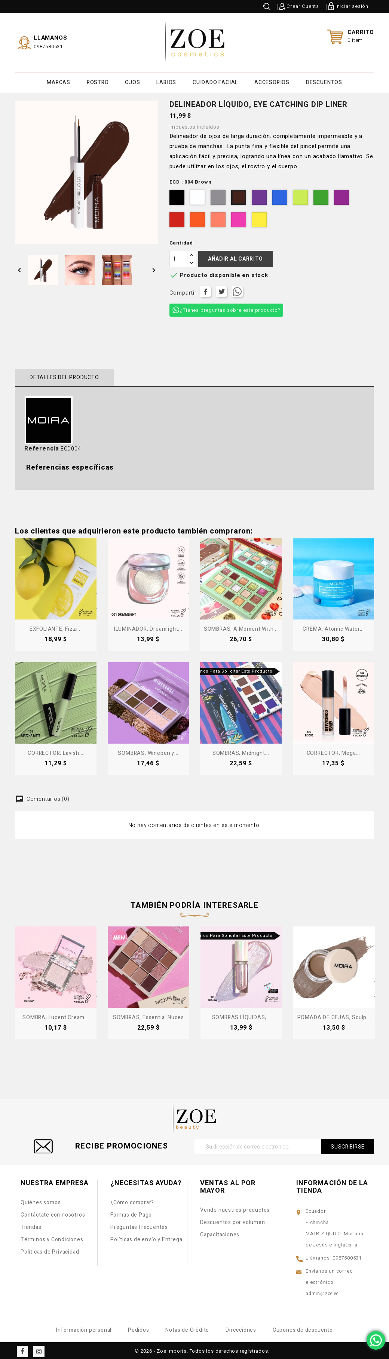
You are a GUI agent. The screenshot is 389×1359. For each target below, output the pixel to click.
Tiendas (31, 1225)
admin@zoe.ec (322, 1291)
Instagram (39, 1349)
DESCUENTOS (324, 81)
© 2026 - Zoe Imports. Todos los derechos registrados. (202, 1349)
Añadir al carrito (235, 257)
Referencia (41, 447)
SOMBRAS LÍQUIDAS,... (241, 1016)
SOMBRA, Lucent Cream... (55, 1016)
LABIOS (166, 81)
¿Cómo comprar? (132, 1201)
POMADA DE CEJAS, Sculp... (334, 1016)
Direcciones (241, 1328)
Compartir (205, 289)
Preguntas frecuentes (139, 1225)
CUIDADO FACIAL (215, 81)
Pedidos (138, 1328)
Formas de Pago (131, 1213)
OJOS (132, 81)
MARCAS (58, 81)
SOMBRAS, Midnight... (240, 751)
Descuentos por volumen (232, 1220)
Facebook (22, 1349)
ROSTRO (98, 81)
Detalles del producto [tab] (63, 375)
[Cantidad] (178, 257)
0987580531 (48, 45)
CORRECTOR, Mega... (333, 751)
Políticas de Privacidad (50, 1250)
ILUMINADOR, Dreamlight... (148, 627)
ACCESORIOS (272, 81)
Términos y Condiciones (52, 1238)
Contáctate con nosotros (53, 1213)
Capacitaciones (219, 1233)
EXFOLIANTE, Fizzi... (56, 627)
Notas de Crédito (187, 1328)
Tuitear (221, 289)
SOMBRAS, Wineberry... (148, 751)
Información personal (83, 1328)
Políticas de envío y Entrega (146, 1238)
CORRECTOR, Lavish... (55, 751)
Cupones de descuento (303, 1328)
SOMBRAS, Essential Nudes (148, 1016)
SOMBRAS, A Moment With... (241, 627)
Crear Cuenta (303, 6)
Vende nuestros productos (235, 1208)
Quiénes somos (41, 1201)
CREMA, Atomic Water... (333, 627)
